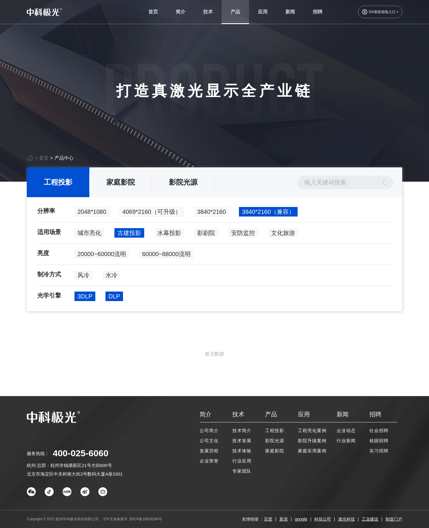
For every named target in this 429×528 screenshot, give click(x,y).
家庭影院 (120, 184)
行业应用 (241, 460)
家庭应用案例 (312, 450)
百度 (268, 519)
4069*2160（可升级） (151, 214)
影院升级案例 (312, 440)
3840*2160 (211, 214)
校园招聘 (378, 440)
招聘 (317, 11)
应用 (263, 11)
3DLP (84, 298)
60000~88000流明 (166, 256)
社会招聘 (378, 430)
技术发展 (241, 440)
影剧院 (206, 235)
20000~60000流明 (101, 256)
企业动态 (346, 430)
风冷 (83, 277)
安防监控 (243, 235)
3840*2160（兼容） (268, 214)
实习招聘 (378, 450)
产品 (235, 11)
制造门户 (394, 519)
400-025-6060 (80, 453)
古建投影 (129, 235)
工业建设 (370, 519)
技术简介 (241, 430)
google (301, 519)
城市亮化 (89, 235)
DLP (114, 298)
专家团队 (241, 471)
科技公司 (322, 519)
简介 (180, 11)
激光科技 (346, 519)
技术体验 (241, 450)
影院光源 (183, 184)
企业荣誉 (209, 460)
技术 (208, 11)
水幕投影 (169, 235)
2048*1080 (91, 214)
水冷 (111, 277)
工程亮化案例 (312, 430)
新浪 (283, 519)
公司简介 (209, 430)
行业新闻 (346, 440)
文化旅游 (283, 235)
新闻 (290, 11)
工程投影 (58, 184)
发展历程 (209, 450)
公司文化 (209, 440)
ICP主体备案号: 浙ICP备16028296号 (133, 519)
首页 (153, 11)
